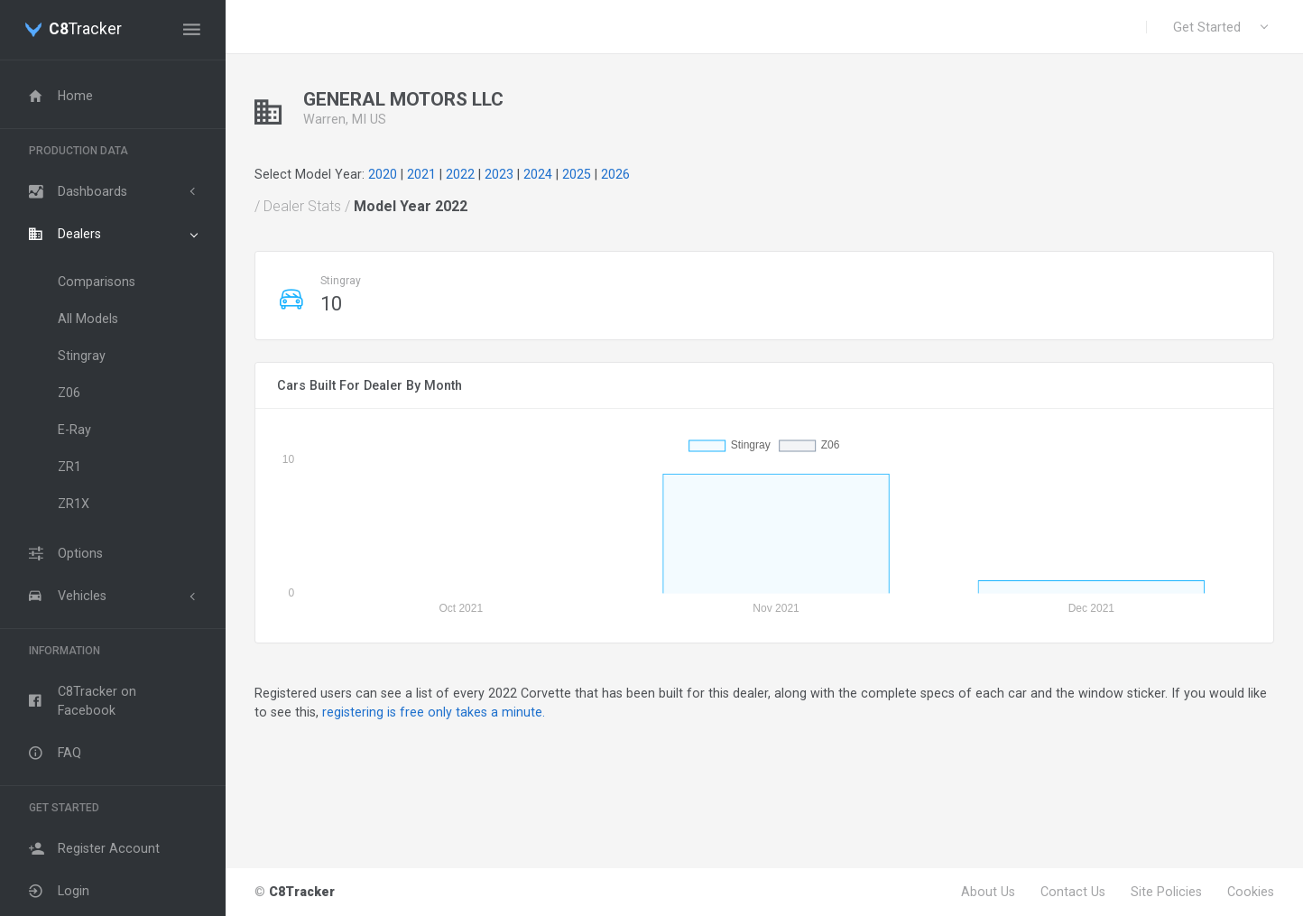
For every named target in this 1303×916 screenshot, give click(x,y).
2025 (576, 174)
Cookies (1250, 891)
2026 (615, 174)
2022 (460, 174)
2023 (499, 174)
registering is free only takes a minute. (433, 712)
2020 (382, 174)
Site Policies (1166, 891)
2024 (537, 174)
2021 (421, 174)
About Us (988, 891)
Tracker (85, 30)
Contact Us (1072, 891)
